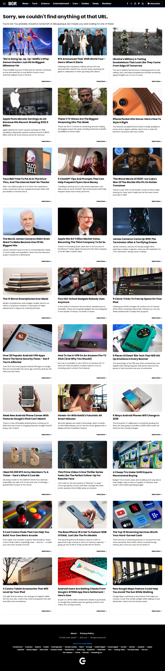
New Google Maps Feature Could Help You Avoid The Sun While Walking (135, 590)
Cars (75, 3)
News (25, 3)
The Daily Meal (133, 650)
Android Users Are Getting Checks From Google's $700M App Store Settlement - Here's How (82, 592)
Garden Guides (71, 647)
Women (85, 653)
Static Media (71, 637)
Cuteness (28, 647)
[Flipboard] (139, 4)
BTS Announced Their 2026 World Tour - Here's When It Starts (82, 60)
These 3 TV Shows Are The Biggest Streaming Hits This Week (78, 120)
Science (45, 3)
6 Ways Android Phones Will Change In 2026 (136, 417)
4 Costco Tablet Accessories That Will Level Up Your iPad (25, 590)
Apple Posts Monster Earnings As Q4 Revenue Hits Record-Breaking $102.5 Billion (25, 122)
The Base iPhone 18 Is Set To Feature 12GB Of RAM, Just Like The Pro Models (82, 534)
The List (144, 650)
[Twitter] (131, 4)
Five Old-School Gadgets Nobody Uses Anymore (81, 300)
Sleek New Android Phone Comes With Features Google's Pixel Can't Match (26, 417)
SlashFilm (91, 650)
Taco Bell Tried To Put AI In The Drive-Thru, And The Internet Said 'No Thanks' (26, 180)
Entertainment (61, 3)
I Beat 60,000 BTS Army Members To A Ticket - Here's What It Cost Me (26, 474)
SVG (109, 650)
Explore (38, 647)
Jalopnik (140, 647)
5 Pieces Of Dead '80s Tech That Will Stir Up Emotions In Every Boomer (136, 357)
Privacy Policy (87, 633)
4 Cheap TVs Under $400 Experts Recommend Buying (132, 474)
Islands (132, 647)
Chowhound (17, 647)
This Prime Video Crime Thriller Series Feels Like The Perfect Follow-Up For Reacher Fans (80, 475)
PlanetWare (69, 650)
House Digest (113, 647)
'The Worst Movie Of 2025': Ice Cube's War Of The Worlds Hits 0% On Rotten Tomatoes (135, 182)
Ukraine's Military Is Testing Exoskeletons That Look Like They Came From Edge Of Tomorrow (136, 62)
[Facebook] (128, 4)
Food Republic (56, 647)
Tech (34, 3)
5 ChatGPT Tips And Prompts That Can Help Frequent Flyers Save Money (81, 180)
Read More (46, 81)
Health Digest (100, 647)
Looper (149, 647)
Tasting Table (119, 650)
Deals (96, 3)
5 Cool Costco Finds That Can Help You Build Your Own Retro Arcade (26, 534)
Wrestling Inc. (96, 653)
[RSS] (143, 4)
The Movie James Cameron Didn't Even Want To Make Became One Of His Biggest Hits (26, 242)
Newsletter (154, 3)
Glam (81, 647)
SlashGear (101, 650)
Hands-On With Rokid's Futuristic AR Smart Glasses (80, 417)
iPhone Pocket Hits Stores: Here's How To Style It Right (137, 120)
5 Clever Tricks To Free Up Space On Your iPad (137, 300)
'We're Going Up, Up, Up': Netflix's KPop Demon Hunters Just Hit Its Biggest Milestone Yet (26, 62)
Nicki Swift (44, 650)
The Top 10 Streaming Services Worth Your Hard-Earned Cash (135, 534)
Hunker (124, 647)
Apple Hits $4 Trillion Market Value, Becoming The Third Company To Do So (81, 240)
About (74, 633)
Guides (85, 3)
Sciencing (81, 650)
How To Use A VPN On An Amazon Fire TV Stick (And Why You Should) (82, 357)
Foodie (46, 647)
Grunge (89, 647)
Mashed (21, 650)
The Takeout (67, 653)
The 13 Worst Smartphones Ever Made (25, 298)
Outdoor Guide (56, 650)
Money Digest (32, 650)
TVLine (77, 653)
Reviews (106, 3)
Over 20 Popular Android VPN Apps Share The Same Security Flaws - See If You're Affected (26, 359)
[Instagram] (135, 4)
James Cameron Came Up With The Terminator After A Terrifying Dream (135, 240)
